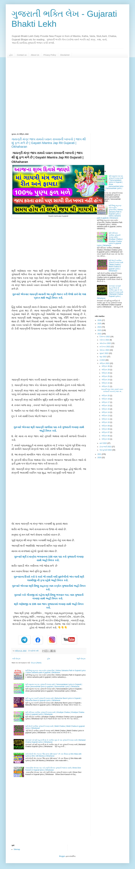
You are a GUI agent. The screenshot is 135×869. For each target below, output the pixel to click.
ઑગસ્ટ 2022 (105, 350)
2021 (100, 454)
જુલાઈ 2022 (104, 353)
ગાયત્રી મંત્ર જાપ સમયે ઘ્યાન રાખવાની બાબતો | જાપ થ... (112, 390)
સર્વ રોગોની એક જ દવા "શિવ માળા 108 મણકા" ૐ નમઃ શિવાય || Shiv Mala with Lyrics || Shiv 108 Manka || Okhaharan (53, 755)
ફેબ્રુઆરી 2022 (106, 447)
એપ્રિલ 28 (106, 373)
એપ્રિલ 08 (106, 429)
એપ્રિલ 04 (106, 439)
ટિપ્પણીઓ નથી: (33, 651)
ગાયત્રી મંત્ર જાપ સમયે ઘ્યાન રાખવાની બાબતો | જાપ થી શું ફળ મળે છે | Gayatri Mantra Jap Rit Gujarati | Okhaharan (48, 142)
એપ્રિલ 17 (106, 402)
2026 (100, 320)
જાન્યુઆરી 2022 (106, 450)
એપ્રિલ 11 (106, 419)
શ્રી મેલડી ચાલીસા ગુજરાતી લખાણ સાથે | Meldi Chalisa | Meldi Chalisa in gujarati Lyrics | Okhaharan (116, 265)
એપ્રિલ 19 (106, 399)
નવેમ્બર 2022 (105, 340)
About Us (35, 55)
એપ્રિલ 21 (106, 386)
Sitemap (17, 849)
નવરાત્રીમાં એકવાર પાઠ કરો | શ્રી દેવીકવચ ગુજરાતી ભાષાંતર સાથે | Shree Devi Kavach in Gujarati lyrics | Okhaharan (53, 769)
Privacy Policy (50, 55)
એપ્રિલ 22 (106, 383)
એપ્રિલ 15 (106, 409)
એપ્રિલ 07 (106, 432)
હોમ (11, 55)
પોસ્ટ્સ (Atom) (36, 663)
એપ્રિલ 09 (106, 426)
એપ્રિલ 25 (106, 376)
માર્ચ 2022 (103, 443)
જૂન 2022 (103, 357)
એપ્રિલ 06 (106, 436)
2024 (100, 327)
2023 (100, 330)
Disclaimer (65, 55)
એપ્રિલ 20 (106, 396)
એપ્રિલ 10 (106, 422)
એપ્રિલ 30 (106, 366)
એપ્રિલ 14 (106, 412)
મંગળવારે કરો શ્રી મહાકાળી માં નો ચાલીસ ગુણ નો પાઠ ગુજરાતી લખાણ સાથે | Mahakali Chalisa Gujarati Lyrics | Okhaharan (110, 292)
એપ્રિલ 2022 (105, 363)
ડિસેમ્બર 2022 (105, 337)
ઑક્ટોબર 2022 (105, 343)
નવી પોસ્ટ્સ (16, 659)
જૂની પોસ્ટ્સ (81, 659)
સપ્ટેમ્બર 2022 (105, 347)
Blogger (62, 856)
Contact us (22, 55)
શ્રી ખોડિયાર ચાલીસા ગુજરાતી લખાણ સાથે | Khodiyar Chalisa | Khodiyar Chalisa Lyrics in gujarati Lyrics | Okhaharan (110, 239)
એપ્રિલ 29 (106, 370)
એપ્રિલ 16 (106, 406)
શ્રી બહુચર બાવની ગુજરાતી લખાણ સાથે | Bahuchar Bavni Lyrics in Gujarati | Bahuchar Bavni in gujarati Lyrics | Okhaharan (53, 699)
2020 (100, 458)
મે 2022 (102, 360)
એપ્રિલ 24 (106, 380)
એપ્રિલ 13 (106, 416)
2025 (100, 324)
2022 (100, 334)
